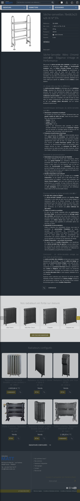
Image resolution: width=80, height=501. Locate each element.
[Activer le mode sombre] (62, 2)
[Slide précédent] (2, 322)
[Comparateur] (40, 288)
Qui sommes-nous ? (40, 467)
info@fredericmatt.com (8, 476)
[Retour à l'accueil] (8, 464)
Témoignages (38, 475)
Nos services (38, 470)
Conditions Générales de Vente (55, 495)
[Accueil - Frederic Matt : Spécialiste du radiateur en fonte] (9, 2)
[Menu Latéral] (2, 2)
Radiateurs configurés (40, 449)
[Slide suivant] (78, 322)
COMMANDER (11, 403)
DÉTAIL (37, 403)
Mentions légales (41, 495)
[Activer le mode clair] (60, 2)
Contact (36, 477)
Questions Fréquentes (40, 472)
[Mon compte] (67, 2)
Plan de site (37, 480)
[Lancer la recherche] (52, 2)
